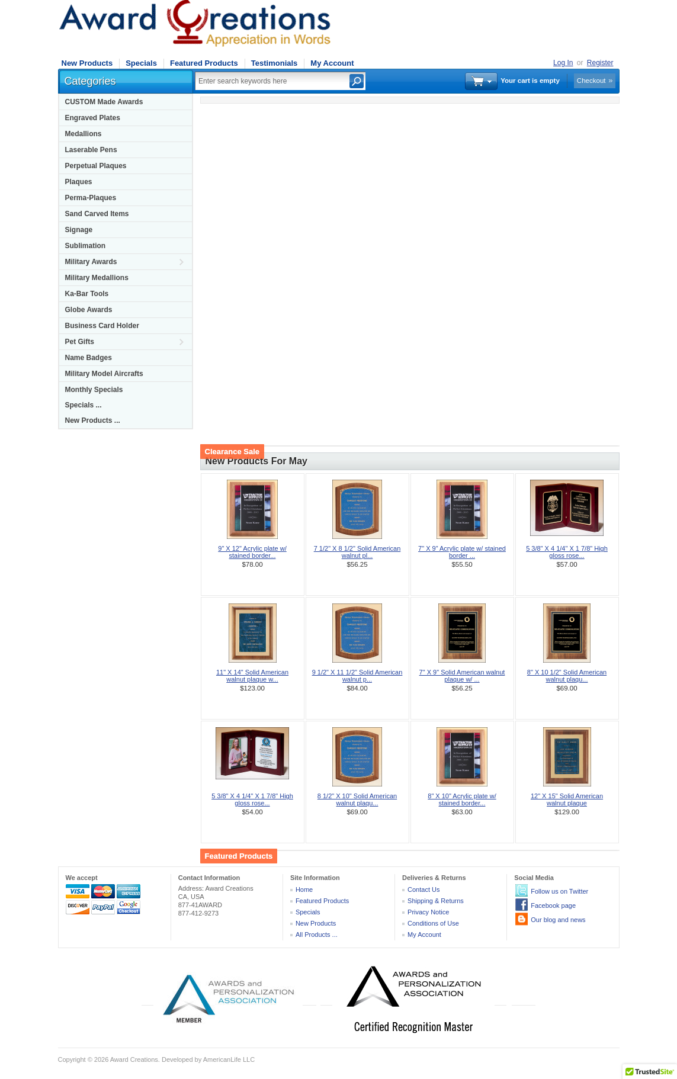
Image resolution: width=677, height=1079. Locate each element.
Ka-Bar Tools (87, 294)
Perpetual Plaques (96, 166)
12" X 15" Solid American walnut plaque (567, 799)
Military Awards (91, 262)
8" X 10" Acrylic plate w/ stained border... (462, 799)
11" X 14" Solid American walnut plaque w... (252, 676)
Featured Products (204, 63)
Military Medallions (97, 278)
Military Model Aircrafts (104, 374)
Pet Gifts (79, 342)
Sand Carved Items (97, 214)
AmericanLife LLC (229, 1059)
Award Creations (134, 1059)
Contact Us (423, 889)
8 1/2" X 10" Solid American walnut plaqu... (357, 799)
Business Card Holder (102, 326)
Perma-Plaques (91, 198)
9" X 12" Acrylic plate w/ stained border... (252, 552)
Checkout (591, 80)
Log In (563, 63)
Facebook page (553, 905)
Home (304, 889)
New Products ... (92, 420)
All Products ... (317, 934)
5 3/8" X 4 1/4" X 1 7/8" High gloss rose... (567, 552)
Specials (141, 63)
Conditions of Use (433, 923)
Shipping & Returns (436, 900)
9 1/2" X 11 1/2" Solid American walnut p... (357, 676)
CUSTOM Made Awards (104, 102)
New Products (87, 63)
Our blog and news (558, 919)
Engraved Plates (92, 118)
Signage (79, 230)
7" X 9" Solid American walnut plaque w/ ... (462, 676)
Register (600, 63)
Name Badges (88, 358)
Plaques (78, 182)
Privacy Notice (428, 912)
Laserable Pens (91, 150)
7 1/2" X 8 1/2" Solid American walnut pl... (357, 552)
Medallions (83, 134)
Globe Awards (89, 310)
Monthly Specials (94, 390)
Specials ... (83, 405)
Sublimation (85, 246)
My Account (332, 63)
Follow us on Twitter (559, 891)
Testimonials (274, 63)
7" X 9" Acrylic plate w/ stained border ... (462, 552)
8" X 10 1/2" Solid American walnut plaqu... (567, 676)
